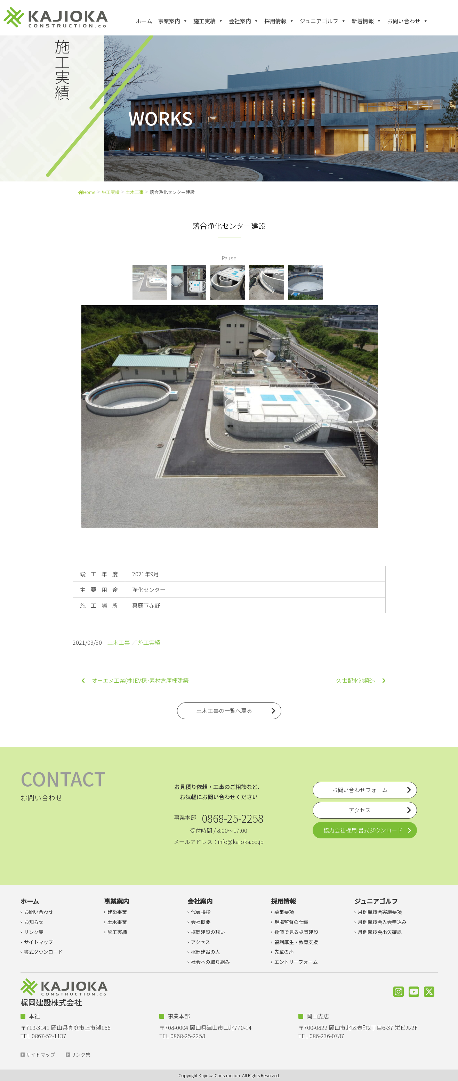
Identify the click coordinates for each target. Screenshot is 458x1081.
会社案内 (244, 21)
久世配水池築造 (361, 680)
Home (87, 192)
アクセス (200, 941)
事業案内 (173, 21)
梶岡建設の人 (205, 951)
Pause (229, 258)
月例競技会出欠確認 (380, 931)
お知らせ (33, 921)
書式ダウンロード (43, 951)
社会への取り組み (210, 961)
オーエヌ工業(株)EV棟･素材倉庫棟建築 (134, 680)
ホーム (144, 21)
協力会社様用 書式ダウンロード (363, 830)
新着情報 (366, 21)
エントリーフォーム (296, 961)
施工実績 (208, 21)
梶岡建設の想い (208, 931)
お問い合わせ (407, 21)
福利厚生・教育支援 (296, 941)
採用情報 (279, 21)
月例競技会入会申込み (382, 921)
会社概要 (200, 921)
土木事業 (117, 921)
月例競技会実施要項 (380, 911)
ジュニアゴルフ (323, 21)
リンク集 (33, 931)
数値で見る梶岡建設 (296, 931)
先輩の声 (284, 951)
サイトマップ (38, 941)
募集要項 (284, 911)
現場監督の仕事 (291, 921)
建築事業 (117, 911)
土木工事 (135, 192)
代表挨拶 (200, 911)
